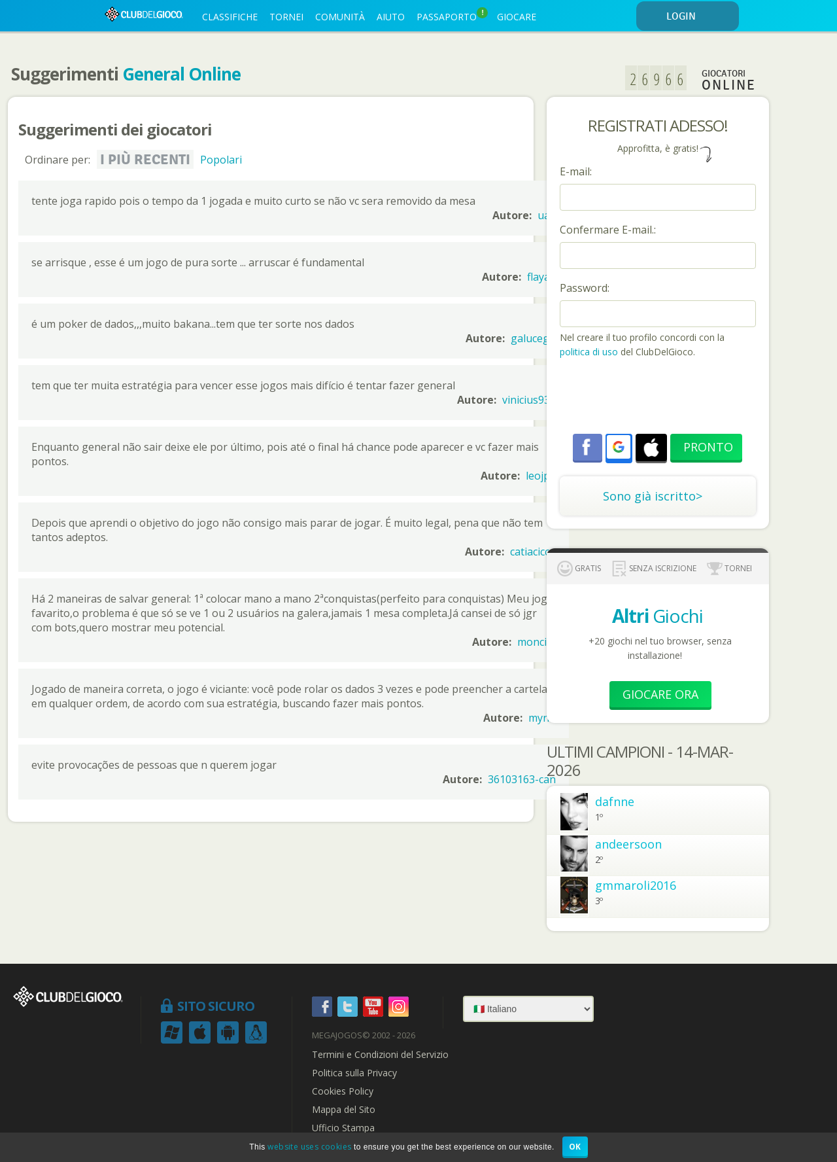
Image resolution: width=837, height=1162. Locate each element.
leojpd (541, 475)
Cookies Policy (342, 1091)
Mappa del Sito (343, 1109)
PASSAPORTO (452, 15)
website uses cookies (309, 1146)
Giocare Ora (660, 694)
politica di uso (590, 351)
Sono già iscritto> (652, 496)
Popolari (221, 159)
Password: (584, 288)
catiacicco (533, 551)
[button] (619, 447)
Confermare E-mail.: (608, 229)
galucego (533, 338)
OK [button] (575, 1146)
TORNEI (286, 16)
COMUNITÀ (340, 16)
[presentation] (659, 397)
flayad (541, 277)
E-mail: (576, 171)
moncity (536, 642)
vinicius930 (529, 400)
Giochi (657, 615)
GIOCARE (516, 16)
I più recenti (145, 159)
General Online (181, 74)
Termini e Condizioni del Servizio (380, 1054)
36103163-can (522, 779)
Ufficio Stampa (343, 1128)
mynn (542, 718)
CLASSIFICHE (230, 16)
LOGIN (700, 16)
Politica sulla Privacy (354, 1073)
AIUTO (391, 16)
